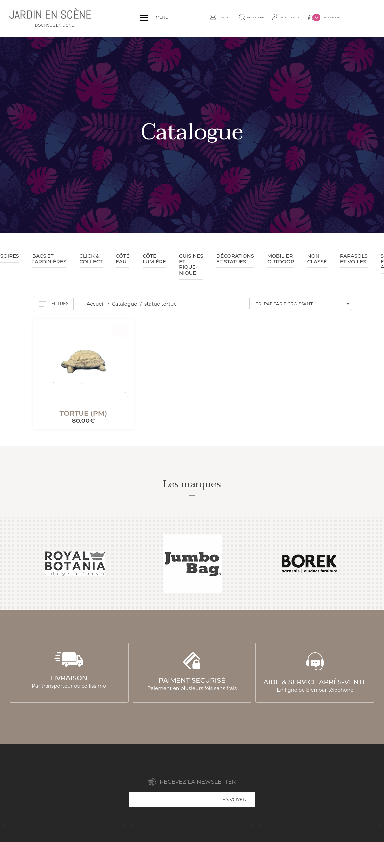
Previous (12, 564)
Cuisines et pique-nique (191, 264)
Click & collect (91, 259)
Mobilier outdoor (280, 259)
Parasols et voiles (354, 259)
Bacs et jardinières (49, 259)
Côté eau (122, 259)
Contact (231, 18)
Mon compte (309, 18)
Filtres (54, 304)
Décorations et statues (235, 259)
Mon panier (353, 18)
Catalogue (125, 304)
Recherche (268, 18)
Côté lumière (154, 259)
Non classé (317, 259)
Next (371, 564)
